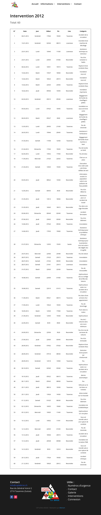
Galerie (72, 492)
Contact (77, 4)
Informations (47, 4)
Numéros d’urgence (79, 485)
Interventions (63, 4)
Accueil (35, 4)
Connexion (74, 499)
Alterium (62, 508)
